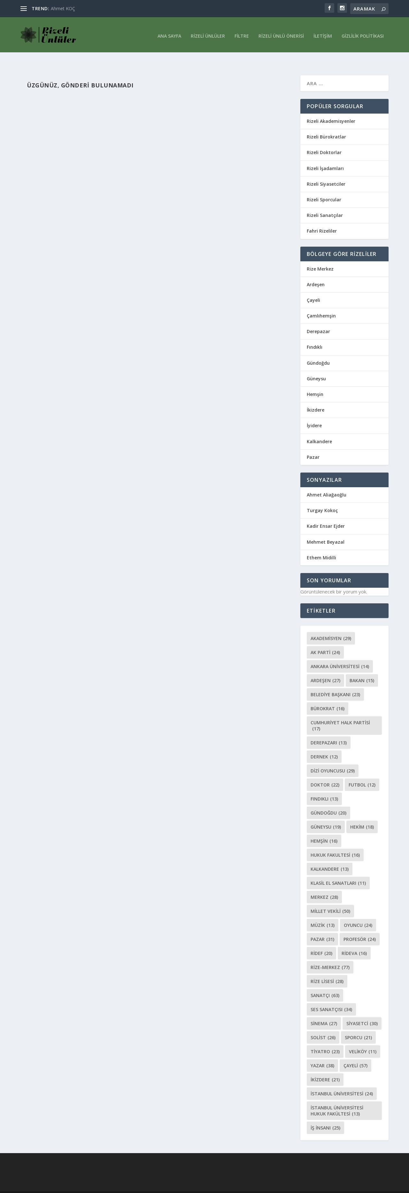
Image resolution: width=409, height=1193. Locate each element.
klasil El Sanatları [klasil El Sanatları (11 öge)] (338, 870)
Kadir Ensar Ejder (326, 513)
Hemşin (315, 381)
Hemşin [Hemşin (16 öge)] (324, 827)
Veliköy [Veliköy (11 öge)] (362, 1038)
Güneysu (316, 365)
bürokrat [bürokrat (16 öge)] (327, 695)
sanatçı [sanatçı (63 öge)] (325, 982)
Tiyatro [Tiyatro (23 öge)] (325, 1038)
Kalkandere (319, 428)
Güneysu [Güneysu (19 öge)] (326, 813)
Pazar (313, 444)
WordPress (115, 1186)
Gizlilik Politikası (363, 33)
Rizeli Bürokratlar (326, 123)
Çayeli (313, 287)
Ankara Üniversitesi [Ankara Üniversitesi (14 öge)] (340, 653)
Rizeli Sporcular (324, 186)
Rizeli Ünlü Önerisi (281, 33)
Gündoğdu (318, 350)
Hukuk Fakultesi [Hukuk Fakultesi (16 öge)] (335, 842)
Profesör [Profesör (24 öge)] (359, 926)
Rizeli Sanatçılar (325, 202)
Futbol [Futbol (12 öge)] (362, 771)
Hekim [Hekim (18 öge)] (362, 813)
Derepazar (318, 318)
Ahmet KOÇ (63, 8)
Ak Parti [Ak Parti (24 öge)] (325, 639)
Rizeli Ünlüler (208, 33)
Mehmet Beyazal (325, 529)
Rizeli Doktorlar (324, 139)
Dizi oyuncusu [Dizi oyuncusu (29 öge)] (333, 757)
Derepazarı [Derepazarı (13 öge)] (329, 729)
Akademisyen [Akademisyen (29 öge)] (331, 625)
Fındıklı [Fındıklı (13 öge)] (324, 785)
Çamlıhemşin (321, 302)
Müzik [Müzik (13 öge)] (323, 912)
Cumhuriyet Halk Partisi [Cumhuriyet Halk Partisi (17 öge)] (340, 712)
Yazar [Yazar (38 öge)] (322, 1052)
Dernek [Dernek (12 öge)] (324, 743)
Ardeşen (316, 271)
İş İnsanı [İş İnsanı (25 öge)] (325, 1114)
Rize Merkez (320, 255)
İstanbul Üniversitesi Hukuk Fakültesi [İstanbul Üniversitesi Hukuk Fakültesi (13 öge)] (337, 1097)
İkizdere (315, 396)
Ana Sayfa (169, 33)
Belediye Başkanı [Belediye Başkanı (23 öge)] (335, 681)
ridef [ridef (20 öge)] (321, 940)
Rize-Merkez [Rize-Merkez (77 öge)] (330, 954)
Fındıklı (314, 334)
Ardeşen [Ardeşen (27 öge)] (325, 667)
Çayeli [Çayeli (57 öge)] (355, 1052)
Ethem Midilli (321, 544)
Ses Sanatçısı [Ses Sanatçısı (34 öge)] (331, 996)
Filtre (242, 33)
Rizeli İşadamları (325, 155)
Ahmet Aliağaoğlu (326, 481)
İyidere (314, 412)
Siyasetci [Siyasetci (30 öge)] (362, 1010)
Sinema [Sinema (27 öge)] (324, 1010)
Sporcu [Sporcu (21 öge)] (358, 1024)
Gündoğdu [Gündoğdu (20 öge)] (328, 799)
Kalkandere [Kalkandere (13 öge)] (330, 856)
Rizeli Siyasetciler (326, 171)
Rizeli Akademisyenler (331, 108)
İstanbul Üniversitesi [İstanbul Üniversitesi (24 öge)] (342, 1080)
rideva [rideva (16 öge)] (354, 940)
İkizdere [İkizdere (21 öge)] (325, 1066)
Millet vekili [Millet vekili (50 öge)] (330, 898)
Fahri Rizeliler (322, 217)
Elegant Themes (37, 1186)
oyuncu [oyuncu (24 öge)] (358, 912)
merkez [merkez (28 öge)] (324, 884)
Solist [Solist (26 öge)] (323, 1024)
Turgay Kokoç (322, 497)
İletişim (322, 33)
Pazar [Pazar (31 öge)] (322, 926)
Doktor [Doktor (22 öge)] (325, 771)
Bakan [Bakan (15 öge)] (362, 667)
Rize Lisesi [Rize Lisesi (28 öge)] (327, 968)
